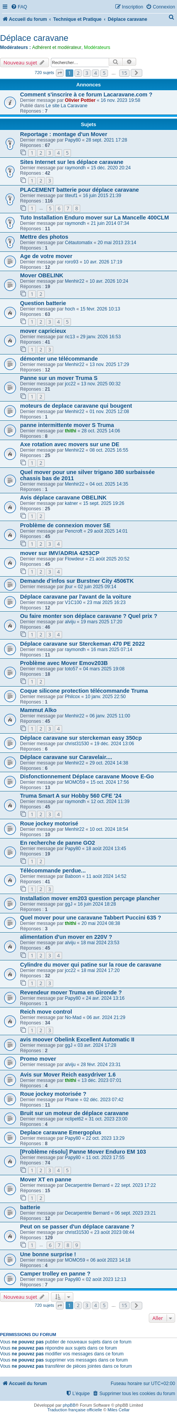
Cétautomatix (78, 242)
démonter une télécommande (59, 359)
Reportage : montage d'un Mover (63, 134)
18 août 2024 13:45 (106, 848)
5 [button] (104, 72)
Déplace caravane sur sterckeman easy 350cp (81, 738)
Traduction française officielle (74, 1409)
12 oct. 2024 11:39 (110, 801)
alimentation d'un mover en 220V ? (66, 937)
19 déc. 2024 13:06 (114, 743)
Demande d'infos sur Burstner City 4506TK (77, 581)
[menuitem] (19, 7)
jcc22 (70, 383)
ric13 (70, 336)
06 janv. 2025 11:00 (109, 716)
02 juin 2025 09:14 (97, 586)
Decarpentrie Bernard (87, 1185)
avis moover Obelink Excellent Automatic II (77, 1039)
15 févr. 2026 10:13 (100, 309)
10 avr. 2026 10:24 (108, 281)
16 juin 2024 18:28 (97, 904)
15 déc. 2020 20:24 (111, 167)
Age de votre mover (46, 256)
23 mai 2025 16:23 (106, 602)
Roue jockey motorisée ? (53, 1094)
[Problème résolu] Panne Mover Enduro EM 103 (83, 1152)
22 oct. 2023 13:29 (105, 1138)
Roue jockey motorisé (49, 823)
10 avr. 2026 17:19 (103, 262)
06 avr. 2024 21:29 (106, 1017)
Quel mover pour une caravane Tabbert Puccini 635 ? (90, 918)
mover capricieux (43, 331)
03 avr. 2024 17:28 (97, 1045)
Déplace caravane (34, 38)
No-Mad (73, 1017)
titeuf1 (71, 195)
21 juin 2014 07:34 (110, 223)
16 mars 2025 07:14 (112, 649)
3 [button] (86, 72)
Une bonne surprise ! (48, 1254)
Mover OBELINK (41, 275)
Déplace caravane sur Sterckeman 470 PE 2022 (82, 644)
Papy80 (73, 140)
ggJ (68, 904)
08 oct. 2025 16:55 (108, 450)
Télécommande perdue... (53, 870)
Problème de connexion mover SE (65, 525)
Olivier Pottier (80, 100)
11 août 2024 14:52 (106, 876)
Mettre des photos (44, 237)
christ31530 (77, 743)
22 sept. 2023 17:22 (135, 1185)
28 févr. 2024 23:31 (101, 1064)
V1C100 (73, 602)
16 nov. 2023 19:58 (120, 100)
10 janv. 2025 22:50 (105, 696)
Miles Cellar (119, 1409)
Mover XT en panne (45, 1179)
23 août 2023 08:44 (114, 1232)
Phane (71, 1099)
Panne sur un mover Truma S (59, 378)
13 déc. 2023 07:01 (101, 1080)
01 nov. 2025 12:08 (109, 411)
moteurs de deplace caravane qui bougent (76, 406)
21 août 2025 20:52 (109, 559)
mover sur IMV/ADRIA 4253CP (59, 553)
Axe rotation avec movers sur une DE (69, 444)
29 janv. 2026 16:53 (100, 336)
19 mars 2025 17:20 (101, 621)
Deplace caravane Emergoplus (60, 1132)
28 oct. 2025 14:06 (100, 431)
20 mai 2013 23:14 (117, 242)
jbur (68, 586)
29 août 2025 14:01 (108, 531)
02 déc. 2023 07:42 (104, 1099)
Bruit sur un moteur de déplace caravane (74, 1113)
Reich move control (46, 1012)
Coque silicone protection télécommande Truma (84, 691)
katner (71, 503)
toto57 (71, 669)
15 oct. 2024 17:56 (109, 782)
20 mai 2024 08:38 (100, 923)
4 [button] (95, 72)
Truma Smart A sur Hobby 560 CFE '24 (70, 796)
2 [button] (78, 72)
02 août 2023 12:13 (106, 1279)
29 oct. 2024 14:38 (108, 763)
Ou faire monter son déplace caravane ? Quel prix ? (88, 616)
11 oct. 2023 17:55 (105, 1157)
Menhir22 (74, 281)
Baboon (73, 876)
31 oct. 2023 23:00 (108, 1119)
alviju (70, 621)
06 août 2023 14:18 (110, 1260)
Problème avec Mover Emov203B (64, 663)
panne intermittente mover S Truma (67, 425)
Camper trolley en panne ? (55, 1274)
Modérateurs (97, 47)
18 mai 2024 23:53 (100, 942)
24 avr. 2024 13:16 (105, 998)
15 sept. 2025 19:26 (103, 503)
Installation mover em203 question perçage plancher (90, 898)
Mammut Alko (38, 710)
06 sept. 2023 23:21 (135, 1213)
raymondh (75, 167)
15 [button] (124, 72)
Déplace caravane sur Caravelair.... (66, 757)
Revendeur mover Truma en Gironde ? (71, 992)
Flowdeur (74, 559)
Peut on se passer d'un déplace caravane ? (77, 1226)
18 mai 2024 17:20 (100, 970)
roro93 (71, 262)
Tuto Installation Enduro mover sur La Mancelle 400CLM (94, 217)
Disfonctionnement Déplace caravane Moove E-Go (87, 776)
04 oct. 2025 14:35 (108, 484)
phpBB (69, 1405)
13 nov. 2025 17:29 (109, 364)
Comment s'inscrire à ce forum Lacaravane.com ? (86, 94)
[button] (60, 73)
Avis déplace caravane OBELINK (63, 497)
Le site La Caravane (67, 105)
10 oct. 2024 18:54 (108, 829)
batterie (30, 1207)
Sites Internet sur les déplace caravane (71, 162)
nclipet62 (74, 1119)
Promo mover (38, 1059)
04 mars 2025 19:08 (104, 669)
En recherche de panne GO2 (57, 843)
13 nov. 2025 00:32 (101, 383)
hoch (70, 309)
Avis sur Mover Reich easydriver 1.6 (68, 1074)
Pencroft (73, 531)
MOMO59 (75, 782)
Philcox (72, 696)
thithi (70, 431)
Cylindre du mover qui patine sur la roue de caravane (90, 965)
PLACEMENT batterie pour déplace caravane (79, 190)
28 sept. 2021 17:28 (106, 140)
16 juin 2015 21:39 (102, 195)
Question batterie (43, 303)
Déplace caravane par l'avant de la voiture (75, 597)
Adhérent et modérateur (56, 47)
